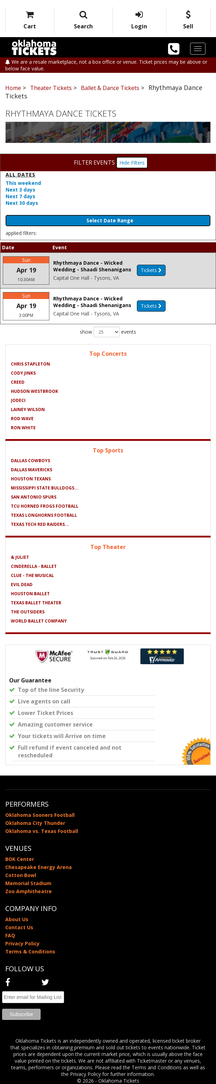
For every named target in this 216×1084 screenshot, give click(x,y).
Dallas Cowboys (30, 461)
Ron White (23, 428)
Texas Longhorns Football (44, 515)
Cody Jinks (23, 373)
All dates (20, 174)
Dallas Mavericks (31, 470)
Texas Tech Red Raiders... (40, 524)
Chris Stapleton (30, 364)
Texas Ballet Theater (36, 603)
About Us (16, 919)
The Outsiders (27, 612)
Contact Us (19, 927)
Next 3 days (20, 189)
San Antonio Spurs (33, 497)
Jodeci (18, 400)
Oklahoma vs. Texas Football (41, 831)
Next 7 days (20, 196)
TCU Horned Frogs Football (44, 506)
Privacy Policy (22, 943)
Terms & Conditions (30, 951)
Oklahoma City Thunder (35, 823)
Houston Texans (31, 479)
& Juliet (20, 557)
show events (108, 332)
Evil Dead (22, 585)
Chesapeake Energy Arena (38, 867)
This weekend (23, 183)
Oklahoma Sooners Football (40, 815)
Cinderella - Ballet (34, 566)
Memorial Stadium (28, 883)
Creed (18, 382)
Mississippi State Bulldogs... (44, 488)
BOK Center (19, 859)
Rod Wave (22, 419)
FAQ (10, 935)
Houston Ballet (30, 594)
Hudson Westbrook (34, 391)
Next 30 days (22, 203)
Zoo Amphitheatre (28, 891)
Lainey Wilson (28, 409)
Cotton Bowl (20, 875)
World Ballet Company (39, 621)
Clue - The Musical (32, 575)
